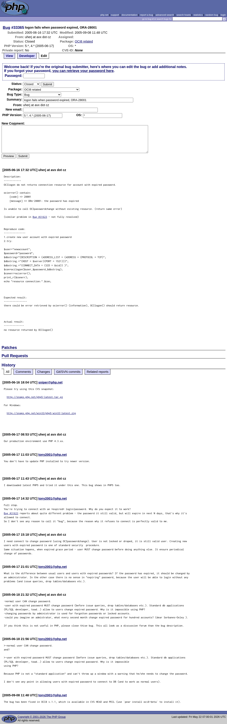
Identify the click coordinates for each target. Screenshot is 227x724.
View (9, 56)
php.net (104, 15)
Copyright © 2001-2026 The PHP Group (42, 716)
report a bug (146, 15)
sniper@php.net (50, 382)
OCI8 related (84, 41)
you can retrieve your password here (83, 71)
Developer (27, 56)
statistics (198, 15)
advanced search (165, 15)
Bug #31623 (40, 216)
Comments (23, 372)
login (223, 15)
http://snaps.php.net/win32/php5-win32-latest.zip (41, 413)
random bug (211, 15)
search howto (183, 15)
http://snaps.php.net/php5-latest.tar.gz (35, 396)
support (115, 15)
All (7, 372)
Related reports (97, 372)
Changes (43, 372)
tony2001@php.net (52, 454)
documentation (129, 15)
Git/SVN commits (68, 372)
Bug (6, 27)
